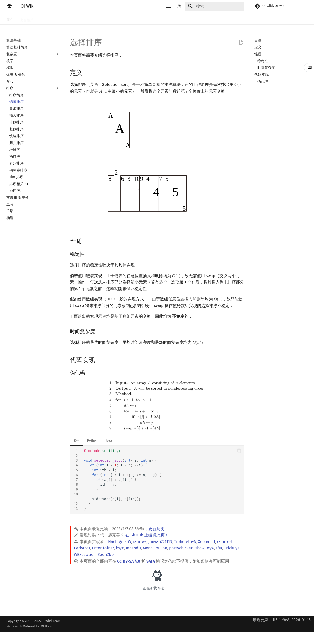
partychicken (181, 548)
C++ (76, 440)
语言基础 (67, 18)
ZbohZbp (106, 554)
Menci (148, 548)
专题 (234, 18)
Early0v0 (82, 548)
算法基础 (87, 18)
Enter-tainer (103, 548)
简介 (9, 18)
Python (92, 440)
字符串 (139, 18)
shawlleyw (204, 548)
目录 (257, 40)
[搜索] (214, 6)
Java (109, 440)
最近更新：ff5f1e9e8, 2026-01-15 (282, 619)
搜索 (104, 18)
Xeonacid (206, 541)
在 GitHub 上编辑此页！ (147, 535)
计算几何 (205, 18)
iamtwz (139, 541)
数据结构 (171, 18)
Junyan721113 (160, 541)
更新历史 (156, 528)
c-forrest (225, 541)
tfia (219, 548)
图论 (187, 18)
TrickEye (232, 548)
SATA (150, 561)
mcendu (133, 548)
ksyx (120, 548)
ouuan (161, 548)
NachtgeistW (119, 541)
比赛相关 (27, 18)
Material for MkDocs (37, 626)
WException (85, 554)
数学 (154, 18)
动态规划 (121, 18)
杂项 (221, 18)
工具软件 (47, 18)
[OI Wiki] (9, 6)
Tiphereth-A (185, 541)
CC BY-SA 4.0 (128, 561)
